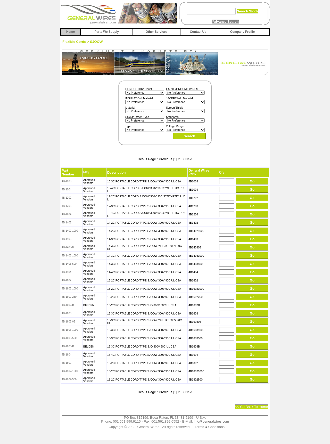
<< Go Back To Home (251, 407)
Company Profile (242, 32)
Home (70, 32)
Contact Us (198, 32)
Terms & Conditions (210, 427)
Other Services (157, 32)
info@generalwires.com (211, 421)
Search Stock (247, 11)
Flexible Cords (74, 42)
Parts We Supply (107, 32)
